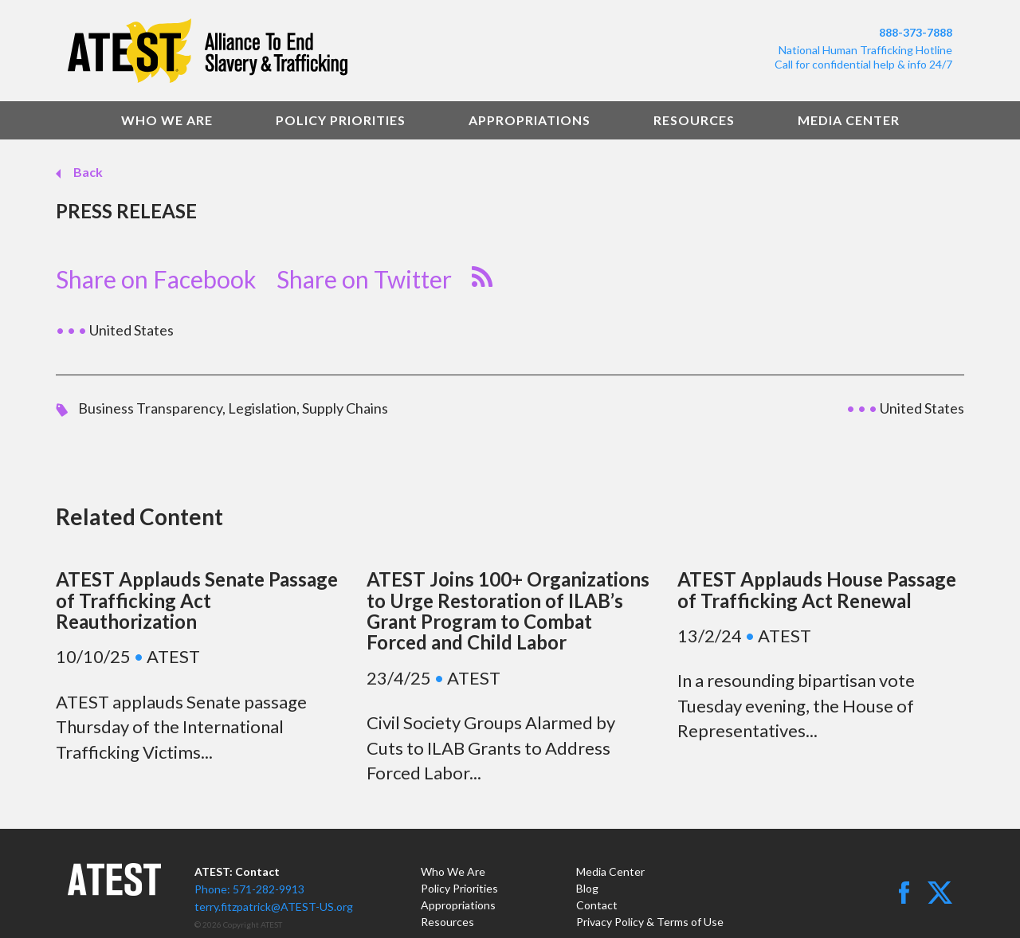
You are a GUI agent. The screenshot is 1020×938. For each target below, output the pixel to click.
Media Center (849, 120)
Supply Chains (345, 408)
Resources (694, 120)
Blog (587, 888)
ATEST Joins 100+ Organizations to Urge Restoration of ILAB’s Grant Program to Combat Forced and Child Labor (508, 610)
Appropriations (529, 120)
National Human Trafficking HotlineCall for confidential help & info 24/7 (863, 57)
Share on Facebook (156, 279)
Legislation (262, 408)
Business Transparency (150, 408)
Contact (597, 905)
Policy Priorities (341, 120)
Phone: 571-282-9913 (249, 889)
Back (87, 171)
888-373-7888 (915, 32)
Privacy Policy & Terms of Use (650, 921)
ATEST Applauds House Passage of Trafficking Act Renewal (816, 589)
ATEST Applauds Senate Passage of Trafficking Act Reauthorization (197, 600)
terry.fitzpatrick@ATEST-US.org (273, 906)
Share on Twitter (364, 279)
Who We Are (167, 120)
